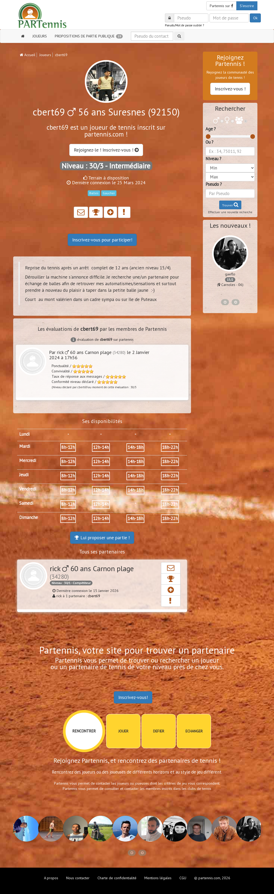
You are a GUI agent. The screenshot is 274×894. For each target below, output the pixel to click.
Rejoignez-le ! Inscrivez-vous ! (106, 150)
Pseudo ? (214, 184)
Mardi (24, 446)
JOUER (123, 731)
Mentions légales (158, 878)
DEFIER (158, 731)
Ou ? (209, 142)
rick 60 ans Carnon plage (92, 571)
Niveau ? (213, 159)
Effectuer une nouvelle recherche (230, 212)
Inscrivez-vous (102, 240)
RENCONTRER (84, 730)
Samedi (26, 503)
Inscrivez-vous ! (230, 89)
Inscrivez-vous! (133, 697)
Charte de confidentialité (116, 878)
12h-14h (101, 447)
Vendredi (27, 489)
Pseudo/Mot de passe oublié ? (184, 25)
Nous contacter (78, 878)
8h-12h (68, 447)
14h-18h (135, 447)
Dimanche (28, 517)
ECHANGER (194, 731)
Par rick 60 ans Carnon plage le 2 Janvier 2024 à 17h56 (99, 355)
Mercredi (27, 460)
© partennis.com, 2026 (212, 878)
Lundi (24, 434)
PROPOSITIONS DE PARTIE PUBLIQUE (89, 36)
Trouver (230, 204)
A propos (51, 878)
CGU (182, 878)
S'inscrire (247, 5)
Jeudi (23, 475)
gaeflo (230, 274)
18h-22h (170, 447)
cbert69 (94, 596)
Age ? (211, 129)
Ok (255, 18)
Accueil (27, 54)
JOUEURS (39, 36)
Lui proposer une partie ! (102, 538)
